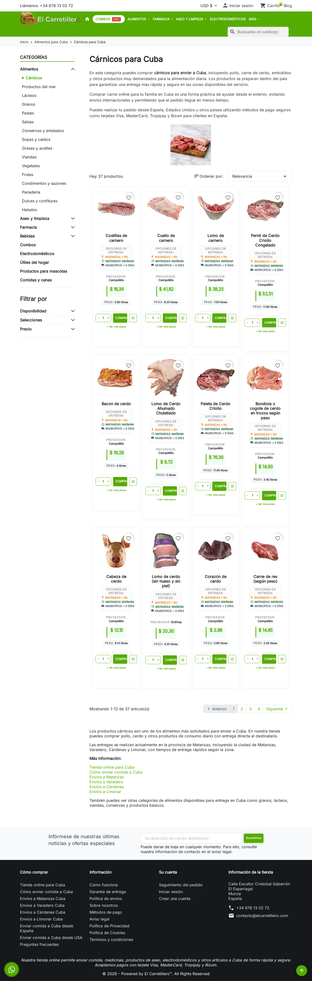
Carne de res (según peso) (265, 579)
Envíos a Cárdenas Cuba (42, 912)
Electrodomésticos (227, 19)
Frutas (27, 174)
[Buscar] (258, 32)
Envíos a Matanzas (106, 776)
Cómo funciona (103, 884)
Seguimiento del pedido (181, 884)
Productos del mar (39, 86)
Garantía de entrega (107, 891)
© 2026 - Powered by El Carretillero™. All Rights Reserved (156, 973)
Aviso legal (99, 919)
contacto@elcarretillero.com (262, 915)
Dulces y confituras (39, 200)
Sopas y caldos (36, 139)
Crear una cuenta (174, 898)
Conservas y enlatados (43, 130)
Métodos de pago (105, 912)
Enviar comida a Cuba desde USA (51, 937)
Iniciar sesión (171, 891)
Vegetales (31, 165)
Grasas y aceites (37, 148)
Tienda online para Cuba (112, 767)
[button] (237, 5)
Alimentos (137, 19)
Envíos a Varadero (106, 781)
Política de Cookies (107, 932)
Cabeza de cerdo (116, 579)
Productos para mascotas (43, 271)
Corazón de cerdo (215, 579)
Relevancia (260, 176)
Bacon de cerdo (116, 403)
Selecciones (31, 320)
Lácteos (29, 95)
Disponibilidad (33, 311)
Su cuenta (168, 872)
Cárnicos (34, 77)
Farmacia (161, 19)
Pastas (28, 113)
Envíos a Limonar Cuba (41, 919)
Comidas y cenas (36, 280)
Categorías (33, 57)
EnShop (176, 622)
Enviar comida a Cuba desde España (46, 928)
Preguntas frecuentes (39, 944)
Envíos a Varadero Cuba (42, 905)
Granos (28, 104)
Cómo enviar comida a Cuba (115, 772)
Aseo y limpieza (190, 19)
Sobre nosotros (103, 905)
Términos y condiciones (111, 939)
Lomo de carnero (215, 238)
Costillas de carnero (116, 238)
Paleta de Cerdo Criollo (215, 406)
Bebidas (27, 236)
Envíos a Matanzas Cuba (42, 898)
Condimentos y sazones (44, 183)
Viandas (29, 157)
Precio (26, 329)
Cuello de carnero (166, 238)
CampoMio (116, 280)
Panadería (31, 192)
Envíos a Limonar (105, 791)
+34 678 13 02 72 (252, 907)
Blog (288, 5)
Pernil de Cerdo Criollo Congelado (265, 240)
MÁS (252, 19)
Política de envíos (105, 898)
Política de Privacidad (109, 925)
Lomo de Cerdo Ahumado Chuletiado (165, 408)
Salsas (28, 121)
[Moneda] (207, 5)
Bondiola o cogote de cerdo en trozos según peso (265, 410)
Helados (29, 209)
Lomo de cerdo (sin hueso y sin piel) (166, 581)
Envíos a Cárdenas (106, 786)
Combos (108, 19)
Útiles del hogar (34, 262)
